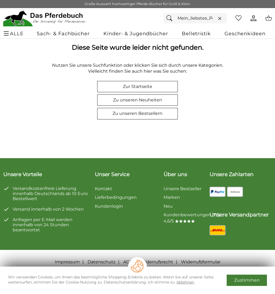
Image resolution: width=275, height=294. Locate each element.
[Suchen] (171, 18)
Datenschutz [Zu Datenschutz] (101, 261)
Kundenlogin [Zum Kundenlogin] (109, 206)
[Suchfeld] (195, 18)
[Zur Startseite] (44, 18)
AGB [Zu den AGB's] (128, 261)
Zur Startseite (137, 86)
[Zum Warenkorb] (268, 18)
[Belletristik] (196, 33)
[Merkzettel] (238, 18)
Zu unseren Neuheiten (137, 99)
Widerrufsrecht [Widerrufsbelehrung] (156, 261)
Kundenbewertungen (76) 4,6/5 (192, 217)
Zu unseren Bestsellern (137, 113)
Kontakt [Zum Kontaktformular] (103, 188)
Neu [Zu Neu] (168, 206)
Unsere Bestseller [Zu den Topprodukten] (182, 188)
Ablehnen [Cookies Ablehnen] (185, 282)
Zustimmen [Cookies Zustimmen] (247, 280)
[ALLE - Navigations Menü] (14, 33)
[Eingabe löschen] (220, 18)
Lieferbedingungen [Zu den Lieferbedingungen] (116, 197)
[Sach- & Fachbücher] (63, 33)
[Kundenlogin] (253, 18)
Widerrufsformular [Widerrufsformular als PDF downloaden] (200, 261)
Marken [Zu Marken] (172, 197)
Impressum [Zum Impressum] (67, 261)
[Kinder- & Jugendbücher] (135, 33)
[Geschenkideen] (245, 33)
